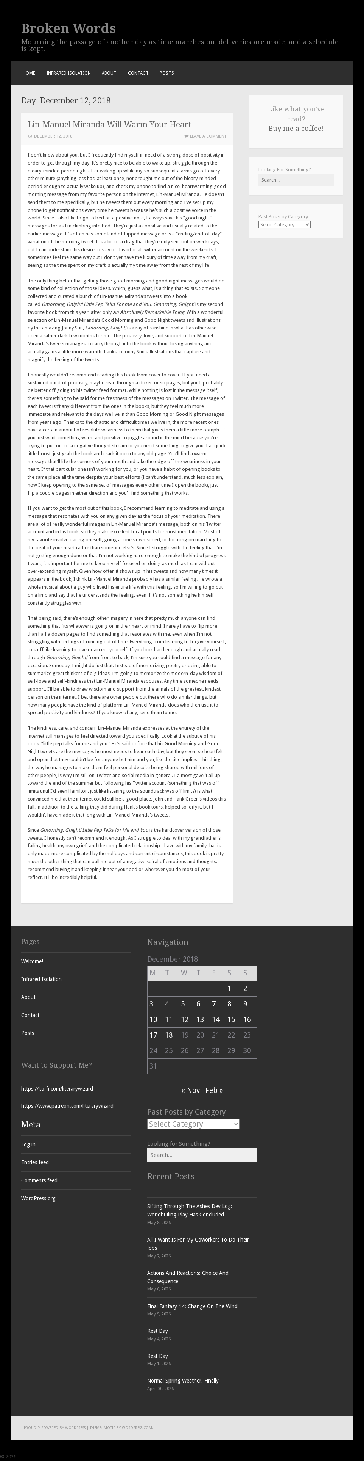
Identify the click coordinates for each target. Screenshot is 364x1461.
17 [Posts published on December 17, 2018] (153, 1035)
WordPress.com (137, 1428)
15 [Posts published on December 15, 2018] (231, 1019)
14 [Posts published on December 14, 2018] (215, 1019)
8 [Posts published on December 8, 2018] (229, 1004)
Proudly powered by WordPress (55, 1428)
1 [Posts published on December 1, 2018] (229, 988)
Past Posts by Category (283, 216)
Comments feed (39, 1180)
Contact (138, 73)
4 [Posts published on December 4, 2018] (167, 1004)
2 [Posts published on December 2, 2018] (245, 988)
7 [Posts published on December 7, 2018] (214, 1004)
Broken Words (68, 28)
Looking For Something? (284, 169)
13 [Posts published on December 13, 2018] (200, 1019)
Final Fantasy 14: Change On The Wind (192, 1306)
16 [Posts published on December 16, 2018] (247, 1019)
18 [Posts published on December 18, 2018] (169, 1035)
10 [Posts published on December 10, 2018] (153, 1019)
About (109, 73)
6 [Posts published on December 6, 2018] (198, 1004)
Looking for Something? (178, 1143)
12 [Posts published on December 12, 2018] (184, 1019)
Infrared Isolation (69, 73)
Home (29, 73)
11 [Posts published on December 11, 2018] (169, 1019)
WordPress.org (38, 1198)
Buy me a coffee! (296, 128)
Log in (28, 1144)
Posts (167, 73)
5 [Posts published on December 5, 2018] (183, 1004)
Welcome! (32, 961)
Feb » (214, 1090)
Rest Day (157, 1331)
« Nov (190, 1090)
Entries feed (35, 1162)
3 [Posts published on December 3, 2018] (151, 1004)
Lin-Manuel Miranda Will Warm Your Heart (109, 124)
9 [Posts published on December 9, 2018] (245, 1004)
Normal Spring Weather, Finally (183, 1381)
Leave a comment (208, 136)
